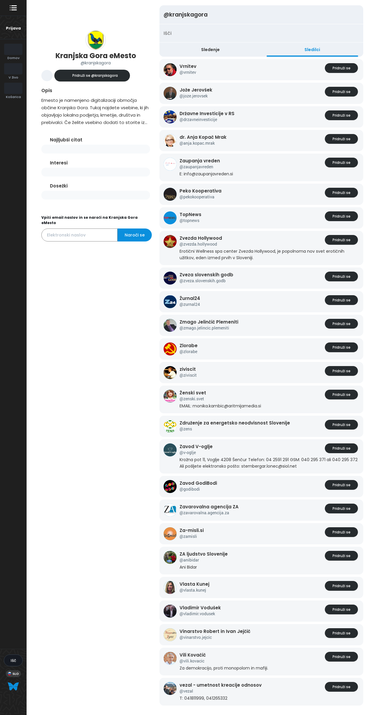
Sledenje (210, 50)
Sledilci (312, 50)
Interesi (59, 163)
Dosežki (59, 186)
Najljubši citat (66, 140)
